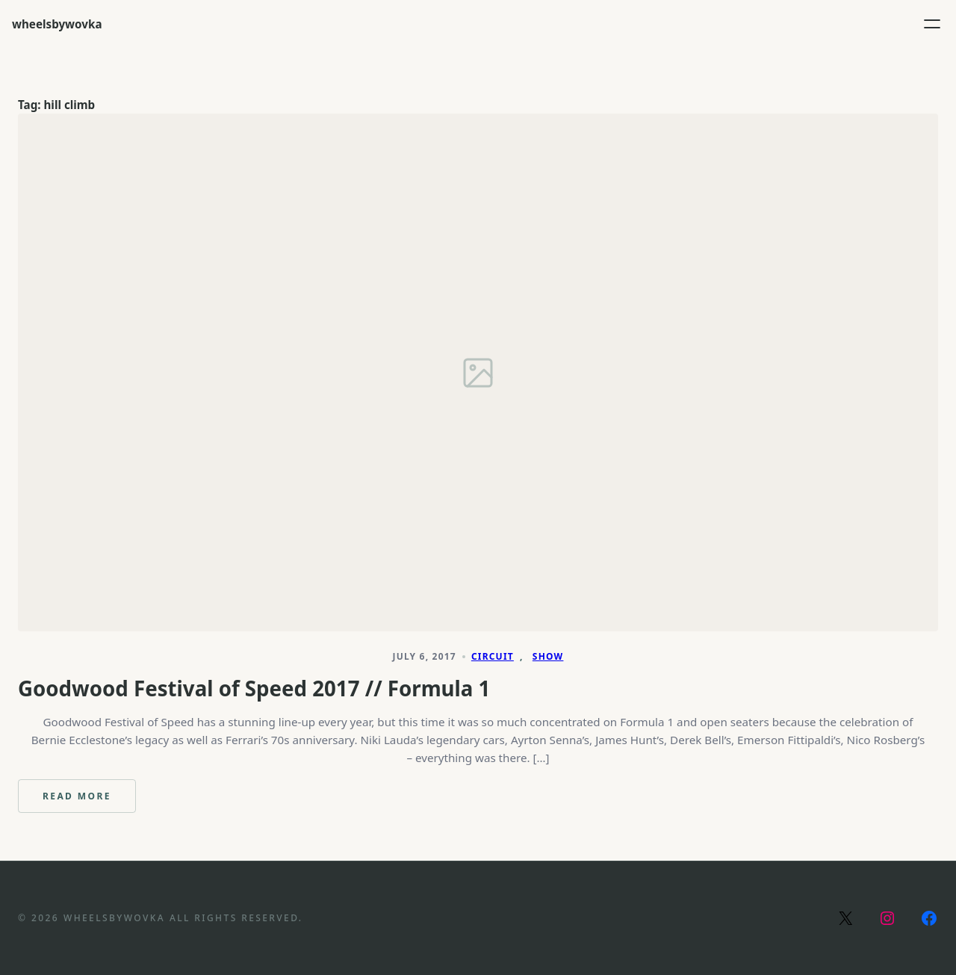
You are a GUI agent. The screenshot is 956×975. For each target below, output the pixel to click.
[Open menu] (932, 24)
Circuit (492, 656)
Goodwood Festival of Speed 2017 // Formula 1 (254, 688)
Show (548, 656)
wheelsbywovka (57, 23)
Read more (89, 801)
